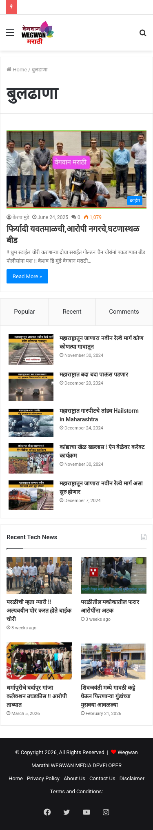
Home (17, 69)
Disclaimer (132, 778)
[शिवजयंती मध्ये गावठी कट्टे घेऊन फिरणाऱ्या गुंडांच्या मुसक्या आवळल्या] (113, 660)
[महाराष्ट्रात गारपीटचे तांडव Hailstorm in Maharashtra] (31, 422)
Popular (24, 311)
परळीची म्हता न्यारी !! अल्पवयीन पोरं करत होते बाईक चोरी (39, 610)
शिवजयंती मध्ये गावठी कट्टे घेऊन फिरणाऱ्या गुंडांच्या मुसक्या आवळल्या (108, 696)
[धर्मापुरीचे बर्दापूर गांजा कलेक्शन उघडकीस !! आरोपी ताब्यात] (39, 660)
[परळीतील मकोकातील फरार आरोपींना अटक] (113, 575)
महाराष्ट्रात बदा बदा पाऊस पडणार (94, 374)
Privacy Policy (43, 778)
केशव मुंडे (21, 217)
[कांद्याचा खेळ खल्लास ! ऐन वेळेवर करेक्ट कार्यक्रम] (31, 458)
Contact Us (102, 778)
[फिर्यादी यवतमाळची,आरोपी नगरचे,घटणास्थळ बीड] (76, 169)
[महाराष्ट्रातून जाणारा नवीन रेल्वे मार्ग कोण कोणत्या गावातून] (31, 349)
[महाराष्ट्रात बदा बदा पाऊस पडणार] (31, 385)
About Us (74, 778)
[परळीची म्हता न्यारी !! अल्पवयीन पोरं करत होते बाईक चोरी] (39, 575)
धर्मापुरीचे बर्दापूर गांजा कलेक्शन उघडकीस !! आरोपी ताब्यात (37, 696)
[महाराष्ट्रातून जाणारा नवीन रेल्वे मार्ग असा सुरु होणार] (31, 494)
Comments (124, 311)
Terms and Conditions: (76, 791)
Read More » (27, 276)
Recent (71, 311)
